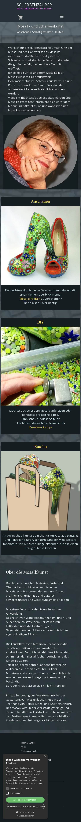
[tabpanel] (40, 79)
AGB (23, 747)
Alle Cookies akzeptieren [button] (25, 800)
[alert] (25, 786)
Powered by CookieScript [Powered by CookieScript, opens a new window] (25, 816)
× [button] (45, 756)
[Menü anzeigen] (61, 17)
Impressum (28, 742)
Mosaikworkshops (40, 427)
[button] (7, 789)
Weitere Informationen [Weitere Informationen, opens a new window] (34, 783)
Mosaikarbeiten (29, 298)
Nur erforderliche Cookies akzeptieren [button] (25, 807)
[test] (40, 201)
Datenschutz (29, 751)
